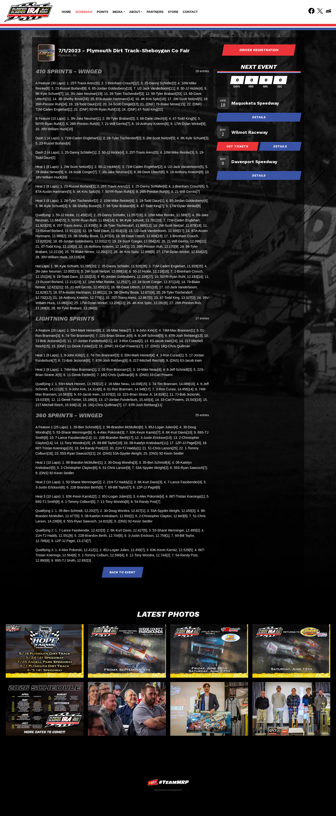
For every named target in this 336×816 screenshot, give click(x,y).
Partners (155, 12)
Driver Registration (259, 50)
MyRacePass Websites (168, 782)
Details (259, 117)
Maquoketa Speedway (255, 103)
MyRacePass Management (168, 790)
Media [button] (117, 12)
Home (66, 12)
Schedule (84, 12)
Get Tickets (237, 146)
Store (173, 12)
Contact (190, 12)
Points (102, 12)
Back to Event (122, 572)
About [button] (134, 12)
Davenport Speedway (254, 161)
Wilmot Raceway (249, 132)
